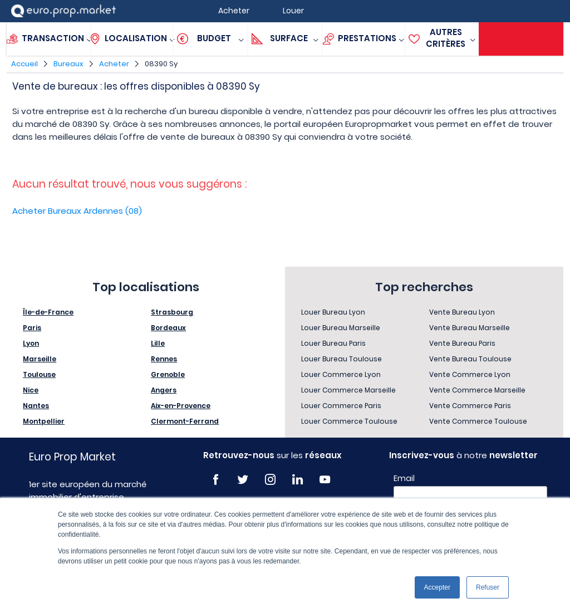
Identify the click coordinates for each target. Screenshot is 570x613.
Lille (158, 343)
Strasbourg (172, 312)
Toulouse (39, 374)
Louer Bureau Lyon (333, 312)
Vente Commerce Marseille (477, 390)
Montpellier (44, 421)
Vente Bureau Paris (462, 343)
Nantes (36, 405)
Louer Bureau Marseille (340, 327)
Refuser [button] (487, 587)
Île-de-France (48, 312)
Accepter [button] (437, 587)
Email (404, 478)
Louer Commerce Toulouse (349, 421)
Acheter (114, 63)
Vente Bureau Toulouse (470, 359)
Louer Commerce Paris (341, 405)
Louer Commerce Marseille (348, 390)
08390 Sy (161, 63)
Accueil (24, 63)
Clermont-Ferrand (185, 421)
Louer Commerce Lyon (341, 374)
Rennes (164, 359)
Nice (30, 390)
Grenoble (168, 374)
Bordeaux (168, 327)
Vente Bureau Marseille (469, 327)
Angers (163, 390)
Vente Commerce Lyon (469, 374)
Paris (32, 327)
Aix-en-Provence (180, 405)
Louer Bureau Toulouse (341, 359)
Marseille (39, 359)
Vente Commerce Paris (470, 405)
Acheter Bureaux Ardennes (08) (77, 211)
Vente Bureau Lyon (462, 312)
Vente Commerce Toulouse (478, 421)
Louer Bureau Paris (333, 343)
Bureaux (68, 63)
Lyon (31, 343)
